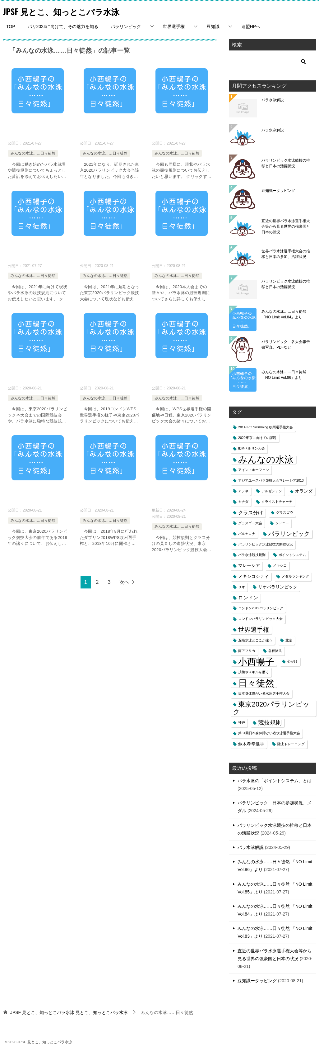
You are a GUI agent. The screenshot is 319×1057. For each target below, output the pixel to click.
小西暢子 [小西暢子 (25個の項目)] (256, 661)
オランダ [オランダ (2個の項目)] (303, 491)
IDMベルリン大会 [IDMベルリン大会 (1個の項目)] (251, 448)
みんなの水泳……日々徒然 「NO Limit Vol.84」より (283, 314)
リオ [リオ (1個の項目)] (241, 587)
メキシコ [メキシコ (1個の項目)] (280, 565)
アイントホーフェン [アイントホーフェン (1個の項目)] (253, 470)
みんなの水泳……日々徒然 (33, 153)
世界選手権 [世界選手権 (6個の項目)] (253, 629)
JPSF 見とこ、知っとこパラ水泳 (70, 11)
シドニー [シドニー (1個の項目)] (282, 523)
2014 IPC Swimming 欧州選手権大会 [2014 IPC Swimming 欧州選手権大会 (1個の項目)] (265, 427)
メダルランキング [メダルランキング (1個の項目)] (295, 576)
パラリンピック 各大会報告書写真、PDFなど (285, 345)
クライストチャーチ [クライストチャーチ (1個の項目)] (276, 501)
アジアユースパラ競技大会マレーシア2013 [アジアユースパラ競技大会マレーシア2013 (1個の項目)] (271, 480)
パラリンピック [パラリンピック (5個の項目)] (289, 534)
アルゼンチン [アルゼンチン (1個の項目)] (271, 491)
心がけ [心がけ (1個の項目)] (292, 661)
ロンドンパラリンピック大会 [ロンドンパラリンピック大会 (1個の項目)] (260, 619)
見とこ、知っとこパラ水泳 (69, 1012)
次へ (124, 582)
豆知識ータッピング (278, 190)
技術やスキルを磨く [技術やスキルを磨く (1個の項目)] (253, 672)
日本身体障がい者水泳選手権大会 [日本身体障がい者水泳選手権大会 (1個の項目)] (263, 693)
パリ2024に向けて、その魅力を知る (63, 26)
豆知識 (213, 26)
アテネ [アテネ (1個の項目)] (243, 491)
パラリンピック (126, 26)
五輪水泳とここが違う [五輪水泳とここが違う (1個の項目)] (255, 640)
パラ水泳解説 (272, 100)
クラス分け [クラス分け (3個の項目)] (250, 512)
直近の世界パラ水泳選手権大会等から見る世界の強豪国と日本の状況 (285, 226)
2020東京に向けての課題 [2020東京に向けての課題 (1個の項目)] (257, 438)
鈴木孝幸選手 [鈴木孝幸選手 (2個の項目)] (251, 744)
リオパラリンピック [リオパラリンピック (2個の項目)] (277, 587)
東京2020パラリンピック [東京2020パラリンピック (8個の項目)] (271, 708)
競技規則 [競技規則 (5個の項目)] (270, 722)
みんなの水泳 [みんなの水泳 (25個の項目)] (266, 459)
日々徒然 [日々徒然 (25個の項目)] (256, 683)
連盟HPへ (250, 26)
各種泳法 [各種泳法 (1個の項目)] (275, 651)
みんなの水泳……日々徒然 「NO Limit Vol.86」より (283, 375)
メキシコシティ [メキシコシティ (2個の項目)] (253, 576)
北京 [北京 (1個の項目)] (288, 640)
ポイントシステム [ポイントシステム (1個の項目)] (292, 555)
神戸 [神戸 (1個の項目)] (241, 722)
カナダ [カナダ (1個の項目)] (243, 501)
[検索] (272, 61)
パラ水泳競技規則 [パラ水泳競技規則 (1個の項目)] (252, 555)
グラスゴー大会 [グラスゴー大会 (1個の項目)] (250, 523)
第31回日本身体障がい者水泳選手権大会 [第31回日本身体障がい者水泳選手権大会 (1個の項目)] (269, 733)
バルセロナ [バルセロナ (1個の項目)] (246, 534)
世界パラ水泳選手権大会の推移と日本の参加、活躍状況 (285, 254)
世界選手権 (174, 26)
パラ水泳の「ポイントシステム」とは (275, 780)
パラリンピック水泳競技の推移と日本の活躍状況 (285, 163)
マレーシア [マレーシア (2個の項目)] (249, 565)
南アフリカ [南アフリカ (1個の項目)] (246, 651)
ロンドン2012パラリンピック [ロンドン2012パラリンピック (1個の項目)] (260, 608)
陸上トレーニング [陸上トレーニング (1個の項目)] (291, 744)
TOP (10, 26)
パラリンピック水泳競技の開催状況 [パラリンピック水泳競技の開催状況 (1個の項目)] (265, 544)
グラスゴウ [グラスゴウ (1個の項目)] (284, 512)
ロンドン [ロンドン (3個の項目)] (248, 597)
